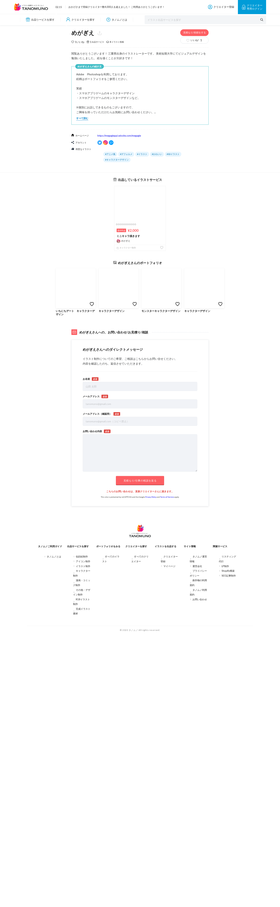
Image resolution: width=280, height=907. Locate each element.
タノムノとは (116, 20)
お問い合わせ (199, 773)
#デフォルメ (126, 283)
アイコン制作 (83, 735)
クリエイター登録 (221, 7)
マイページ (169, 740)
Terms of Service (167, 669)
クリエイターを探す (80, 20)
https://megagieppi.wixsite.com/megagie (119, 265)
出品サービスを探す (40, 19)
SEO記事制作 (229, 749)
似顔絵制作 (82, 730)
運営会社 (197, 740)
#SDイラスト (173, 283)
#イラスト (142, 283)
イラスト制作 (83, 740)
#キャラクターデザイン (117, 289)
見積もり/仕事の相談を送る (140, 653)
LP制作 (225, 740)
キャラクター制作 (126, 377)
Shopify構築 (228, 744)
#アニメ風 (110, 283)
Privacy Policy (150, 669)
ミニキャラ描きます (128, 365)
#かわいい (157, 283)
